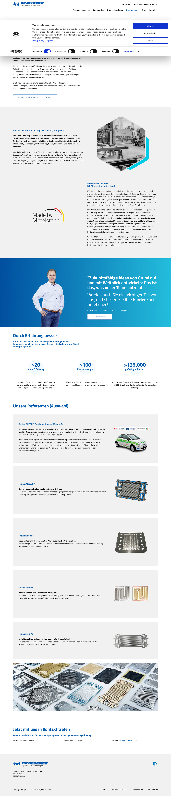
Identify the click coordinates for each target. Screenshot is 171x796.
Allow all (150, 6)
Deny (150, 20)
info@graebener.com (128, 740)
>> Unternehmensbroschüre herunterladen (35, 97)
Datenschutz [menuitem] (137, 790)
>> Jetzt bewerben (99, 316)
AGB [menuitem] (105, 790)
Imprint (49, 21)
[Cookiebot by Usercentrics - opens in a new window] (16, 31)
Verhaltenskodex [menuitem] (119, 790)
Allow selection (150, 13)
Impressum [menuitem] (153, 790)
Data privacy (38, 21)
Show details (130, 31)
